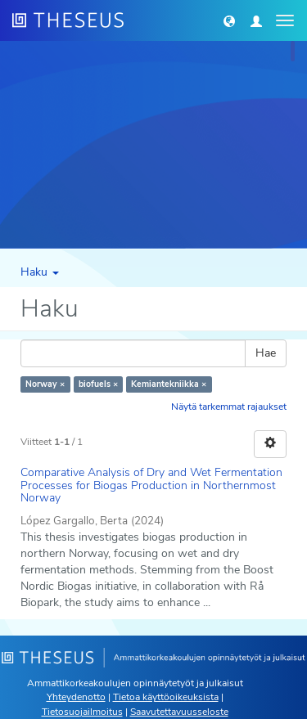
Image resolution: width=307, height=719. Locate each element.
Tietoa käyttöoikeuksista (166, 696)
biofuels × (98, 384)
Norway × (45, 384)
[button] (229, 20)
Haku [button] (39, 272)
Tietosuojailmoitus (82, 711)
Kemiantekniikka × (168, 384)
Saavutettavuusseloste (179, 711)
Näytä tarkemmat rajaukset (229, 406)
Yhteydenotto (76, 696)
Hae (265, 353)
